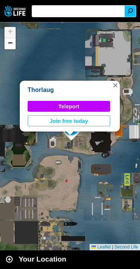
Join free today (69, 121)
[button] (115, 85)
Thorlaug (41, 90)
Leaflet (101, 247)
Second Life (16, 11)
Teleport (69, 106)
